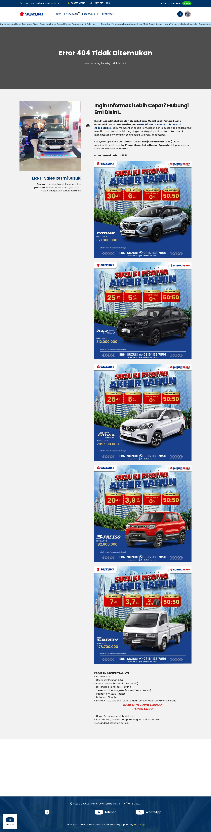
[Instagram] (179, 14)
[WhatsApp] (100, 3)
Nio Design (139, 824)
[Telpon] (76, 3)
